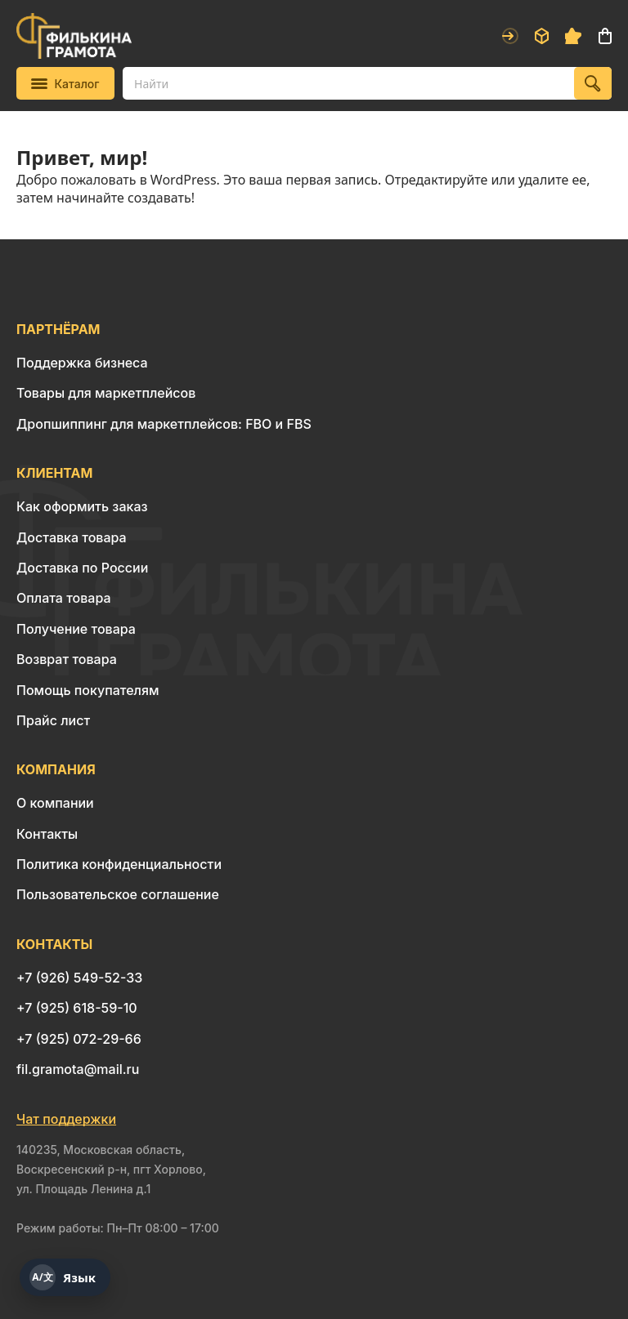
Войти (510, 36)
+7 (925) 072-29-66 (78, 1039)
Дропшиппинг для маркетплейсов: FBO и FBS (164, 424)
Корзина (605, 36)
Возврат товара (66, 659)
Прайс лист (53, 720)
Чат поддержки (66, 1119)
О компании (55, 803)
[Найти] (593, 83)
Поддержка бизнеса (82, 362)
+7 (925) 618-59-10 (76, 1008)
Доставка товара (71, 537)
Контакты (47, 834)
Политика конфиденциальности (119, 864)
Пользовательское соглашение (117, 894)
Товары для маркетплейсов (105, 393)
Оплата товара (63, 598)
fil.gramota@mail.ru (77, 1069)
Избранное (573, 36)
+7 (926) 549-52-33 (79, 977)
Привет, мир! (81, 157)
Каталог (65, 84)
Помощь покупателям (87, 690)
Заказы (542, 36)
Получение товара (76, 629)
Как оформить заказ (82, 506)
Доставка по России (82, 567)
